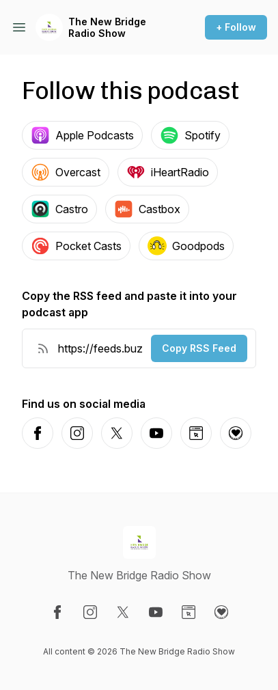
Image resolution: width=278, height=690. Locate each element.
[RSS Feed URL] (43, 348)
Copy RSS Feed (199, 348)
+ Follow (236, 27)
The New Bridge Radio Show (107, 28)
